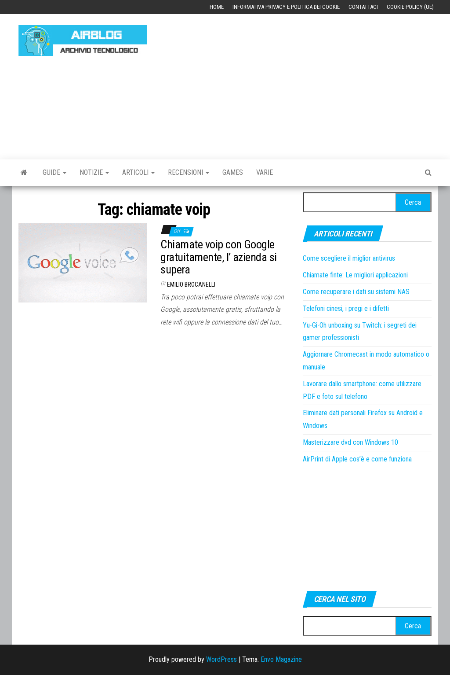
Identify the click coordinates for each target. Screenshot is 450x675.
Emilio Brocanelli (191, 284)
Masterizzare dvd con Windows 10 (350, 442)
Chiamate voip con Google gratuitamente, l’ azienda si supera (218, 257)
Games (232, 172)
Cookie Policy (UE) (410, 7)
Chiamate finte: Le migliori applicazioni (355, 275)
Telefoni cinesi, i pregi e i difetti (346, 308)
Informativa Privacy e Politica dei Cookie (286, 7)
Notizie (94, 172)
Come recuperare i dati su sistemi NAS (356, 292)
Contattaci (363, 7)
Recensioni (188, 172)
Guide (54, 172)
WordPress (221, 659)
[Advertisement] (305, 82)
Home (217, 7)
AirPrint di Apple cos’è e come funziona (357, 459)
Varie (264, 172)
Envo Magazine (281, 659)
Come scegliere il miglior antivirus (349, 258)
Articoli (138, 172)
